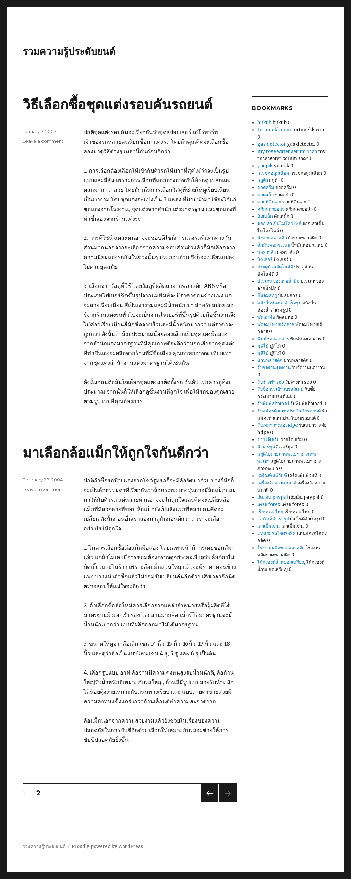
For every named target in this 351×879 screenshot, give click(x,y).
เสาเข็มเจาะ (268, 526)
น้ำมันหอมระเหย (273, 245)
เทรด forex (268, 504)
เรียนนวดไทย (270, 512)
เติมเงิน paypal (272, 497)
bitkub (264, 123)
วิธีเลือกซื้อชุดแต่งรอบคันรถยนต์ (118, 104)
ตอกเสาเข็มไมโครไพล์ (279, 223)
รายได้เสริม (268, 440)
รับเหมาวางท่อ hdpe (277, 425)
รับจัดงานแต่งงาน (274, 368)
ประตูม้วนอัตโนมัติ (275, 267)
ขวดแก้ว (265, 195)
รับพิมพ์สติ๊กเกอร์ (273, 404)
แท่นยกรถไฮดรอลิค (276, 533)
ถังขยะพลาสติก (272, 238)
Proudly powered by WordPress (107, 846)
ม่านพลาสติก (269, 360)
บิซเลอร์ (265, 259)
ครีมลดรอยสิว (271, 209)
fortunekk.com (274, 130)
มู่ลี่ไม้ (263, 346)
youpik (265, 166)
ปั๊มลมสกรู (267, 295)
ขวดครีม (265, 187)
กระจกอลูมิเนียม (273, 173)
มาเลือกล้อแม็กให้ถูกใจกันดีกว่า (115, 452)
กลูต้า (262, 180)
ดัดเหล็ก (265, 216)
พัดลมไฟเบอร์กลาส (275, 324)
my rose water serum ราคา (287, 151)
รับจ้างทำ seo (270, 382)
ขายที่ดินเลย (269, 202)
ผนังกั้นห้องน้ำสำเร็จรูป (279, 303)
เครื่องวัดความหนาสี (276, 483)
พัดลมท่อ (266, 317)
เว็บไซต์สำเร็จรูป (273, 519)
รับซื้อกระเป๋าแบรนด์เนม (280, 389)
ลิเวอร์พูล (266, 447)
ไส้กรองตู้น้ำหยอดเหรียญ (281, 562)
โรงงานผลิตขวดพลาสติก (281, 548)
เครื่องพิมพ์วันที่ (272, 476)
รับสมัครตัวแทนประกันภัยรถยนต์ (289, 411)
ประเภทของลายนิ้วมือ (278, 281)
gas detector (271, 144)
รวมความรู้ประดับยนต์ (69, 51)
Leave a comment (43, 141)
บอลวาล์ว (266, 252)
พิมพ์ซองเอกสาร (273, 339)
